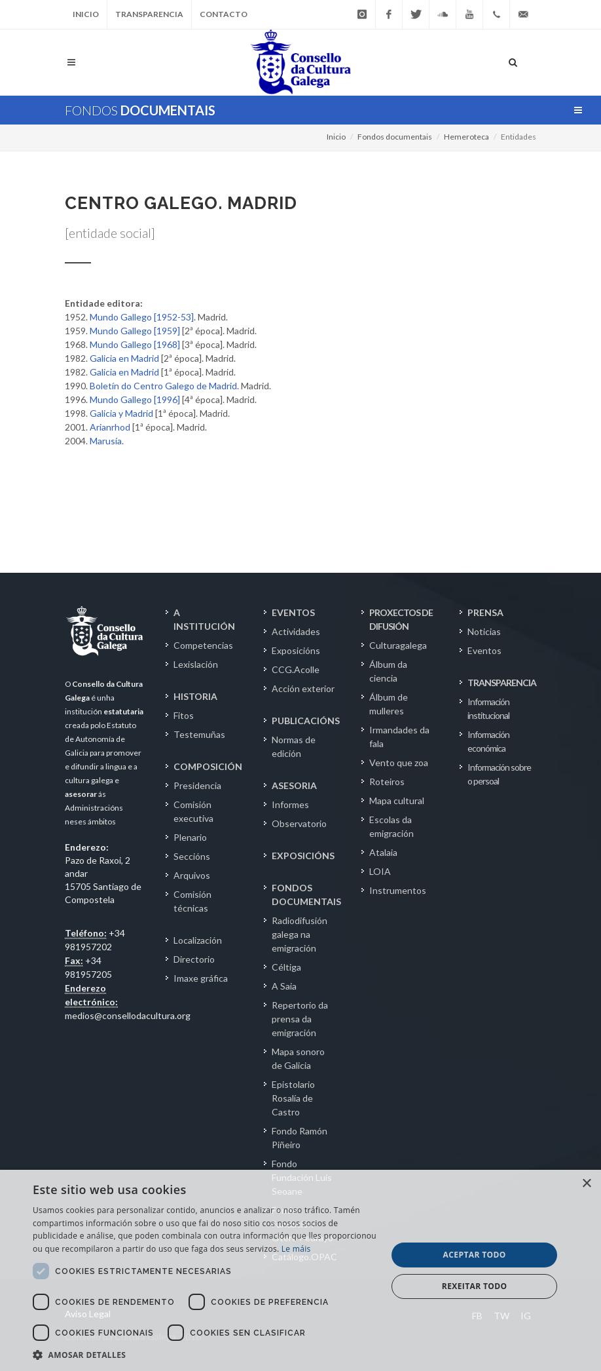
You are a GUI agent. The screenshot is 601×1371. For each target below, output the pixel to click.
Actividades (296, 631)
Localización (197, 940)
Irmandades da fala (399, 736)
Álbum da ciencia (388, 671)
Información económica (488, 741)
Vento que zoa (398, 762)
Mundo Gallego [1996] (135, 399)
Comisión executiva (193, 811)
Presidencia (197, 785)
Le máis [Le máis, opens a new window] (296, 1248)
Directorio (194, 959)
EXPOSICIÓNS (303, 855)
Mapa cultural (396, 800)
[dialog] (300, 1270)
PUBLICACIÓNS (306, 720)
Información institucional (488, 708)
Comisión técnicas (192, 901)
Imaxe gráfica (200, 978)
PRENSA (485, 612)
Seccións (191, 856)
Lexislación (195, 664)
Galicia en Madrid (124, 358)
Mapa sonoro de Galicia (298, 1058)
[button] (204, 1354)
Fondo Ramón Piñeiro (299, 1137)
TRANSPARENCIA (501, 682)
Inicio (86, 14)
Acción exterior (303, 688)
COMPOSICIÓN (207, 766)
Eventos (484, 650)
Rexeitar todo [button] (474, 1286)
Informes (290, 804)
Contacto (223, 14)
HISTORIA (195, 696)
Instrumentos (397, 890)
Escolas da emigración (391, 826)
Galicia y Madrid (121, 413)
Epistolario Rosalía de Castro (293, 1098)
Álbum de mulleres (388, 703)
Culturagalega (398, 645)
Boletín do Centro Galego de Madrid (163, 385)
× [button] (586, 1184)
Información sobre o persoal (499, 774)
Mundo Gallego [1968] (135, 344)
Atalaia (383, 852)
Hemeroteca (466, 137)
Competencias (203, 645)
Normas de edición (294, 746)
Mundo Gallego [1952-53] (142, 316)
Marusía (106, 440)
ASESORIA (294, 785)
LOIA (380, 871)
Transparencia (149, 14)
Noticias (484, 631)
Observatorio (299, 823)
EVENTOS (293, 612)
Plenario (190, 837)
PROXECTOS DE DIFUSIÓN (401, 619)
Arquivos (191, 875)
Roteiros (387, 781)
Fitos (183, 715)
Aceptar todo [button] (474, 1254)
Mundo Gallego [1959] (135, 330)
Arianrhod (110, 427)
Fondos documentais (394, 137)
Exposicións (296, 650)
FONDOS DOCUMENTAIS (306, 894)
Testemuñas (199, 734)
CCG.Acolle (295, 669)
